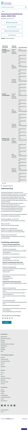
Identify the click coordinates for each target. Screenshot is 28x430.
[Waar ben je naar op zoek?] (14, 7)
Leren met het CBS (4, 382)
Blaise (2, 351)
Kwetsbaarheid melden (5, 397)
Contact (2, 373)
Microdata (3, 342)
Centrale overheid (4, 359)
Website (2, 390)
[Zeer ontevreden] (3, 318)
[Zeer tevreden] (13, 318)
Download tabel (11, 26)
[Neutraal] (8, 318)
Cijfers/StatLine (4, 337)
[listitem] (2, 406)
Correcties (3, 384)
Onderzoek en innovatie (5, 378)
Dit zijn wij (3, 376)
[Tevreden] (11, 318)
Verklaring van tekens (8, 185)
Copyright (3, 392)
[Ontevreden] (5, 318)
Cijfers (3, 11)
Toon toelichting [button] (11, 35)
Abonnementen (4, 401)
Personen (3, 363)
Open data (3, 340)
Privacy (2, 365)
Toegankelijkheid (4, 395)
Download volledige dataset (12, 31)
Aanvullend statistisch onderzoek (7, 344)
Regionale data (4, 346)
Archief (2, 399)
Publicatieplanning (4, 410)
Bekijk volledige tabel (12, 22)
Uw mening (24, 429)
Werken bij (3, 380)
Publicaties (3, 348)
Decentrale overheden (5, 361)
